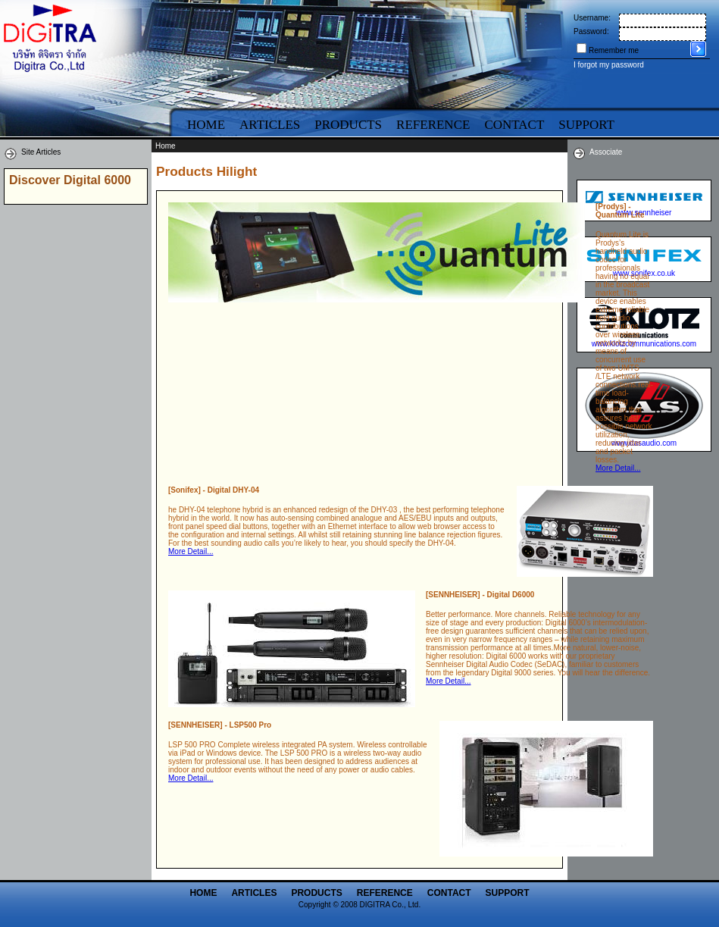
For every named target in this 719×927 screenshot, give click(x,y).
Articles (269, 124)
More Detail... (618, 468)
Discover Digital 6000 (70, 180)
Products (348, 124)
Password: (591, 31)
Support (508, 893)
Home (206, 124)
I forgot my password (609, 65)
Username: (592, 18)
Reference (433, 124)
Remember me (614, 50)
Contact (514, 124)
